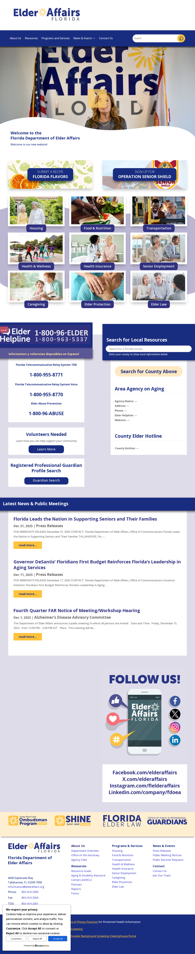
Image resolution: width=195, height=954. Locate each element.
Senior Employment (158, 266)
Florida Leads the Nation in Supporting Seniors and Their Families (85, 519)
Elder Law (159, 304)
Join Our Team (162, 875)
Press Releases (49, 525)
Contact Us (106, 38)
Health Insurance (97, 266)
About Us (15, 38)
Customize (16, 938)
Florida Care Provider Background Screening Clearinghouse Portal (95, 936)
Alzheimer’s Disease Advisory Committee (72, 617)
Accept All (57, 938)
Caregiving (36, 304)
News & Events (82, 38)
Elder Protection (97, 304)
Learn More (46, 449)
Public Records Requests (168, 860)
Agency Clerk (79, 860)
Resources (31, 38)
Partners (76, 884)
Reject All (37, 938)
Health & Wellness (36, 266)
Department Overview (85, 851)
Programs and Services (55, 38)
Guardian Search (46, 480)
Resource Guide (81, 871)
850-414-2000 (30, 892)
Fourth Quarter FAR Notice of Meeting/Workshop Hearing (76, 610)
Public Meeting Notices (167, 855)
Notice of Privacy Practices (81, 922)
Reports (76, 889)
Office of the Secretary (85, 855)
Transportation (158, 228)
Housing (36, 228)
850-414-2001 (30, 903)
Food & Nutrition (97, 228)
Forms (75, 893)
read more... (28, 545)
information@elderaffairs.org (26, 887)
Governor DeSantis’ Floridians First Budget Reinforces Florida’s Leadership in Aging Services (97, 564)
